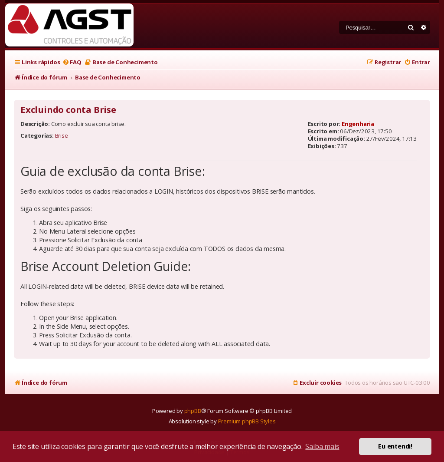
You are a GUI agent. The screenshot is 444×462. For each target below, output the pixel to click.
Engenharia (358, 124)
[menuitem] (71, 62)
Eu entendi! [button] (395, 446)
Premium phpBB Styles (247, 421)
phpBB (192, 411)
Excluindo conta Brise (68, 110)
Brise (61, 135)
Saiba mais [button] (322, 446)
